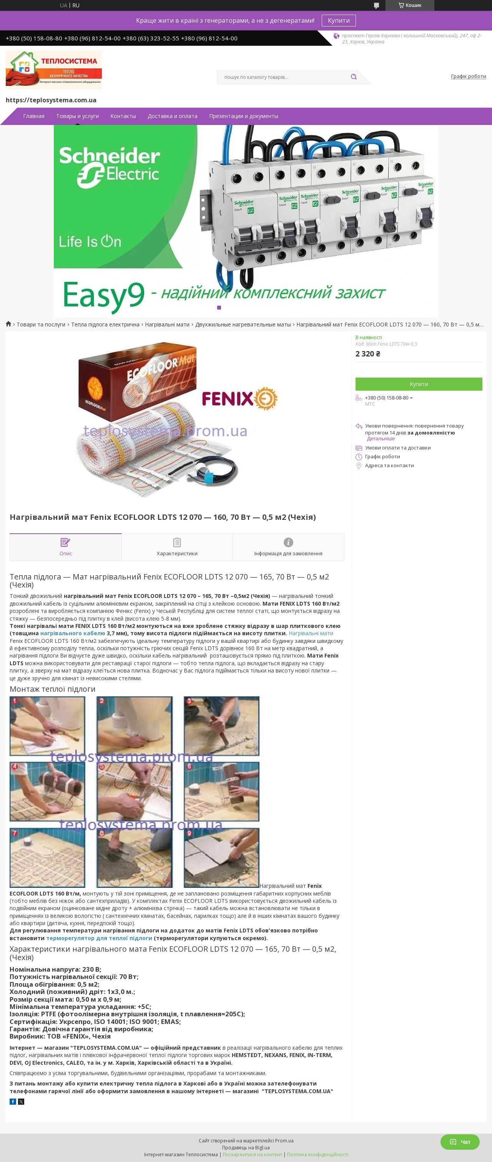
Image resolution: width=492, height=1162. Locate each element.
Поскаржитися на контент (252, 1154)
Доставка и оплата (173, 116)
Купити (339, 20)
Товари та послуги (41, 324)
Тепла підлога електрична (105, 324)
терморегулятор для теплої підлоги (99, 938)
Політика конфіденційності (317, 1154)
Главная (34, 116)
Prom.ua (284, 1140)
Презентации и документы (243, 116)
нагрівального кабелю (72, 633)
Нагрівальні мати (167, 324)
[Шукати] (353, 77)
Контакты (123, 116)
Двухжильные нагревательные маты (243, 324)
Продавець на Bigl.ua (246, 1147)
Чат (460, 1142)
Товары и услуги (77, 116)
